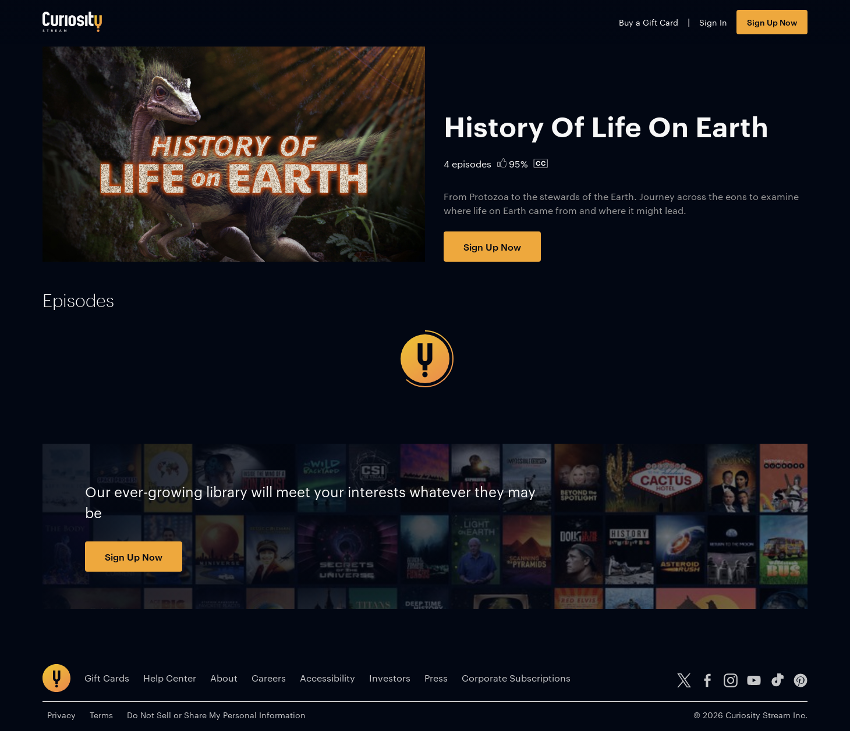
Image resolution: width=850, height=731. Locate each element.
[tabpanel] (425, 358)
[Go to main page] (72, 21)
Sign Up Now (772, 21)
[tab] (78, 301)
